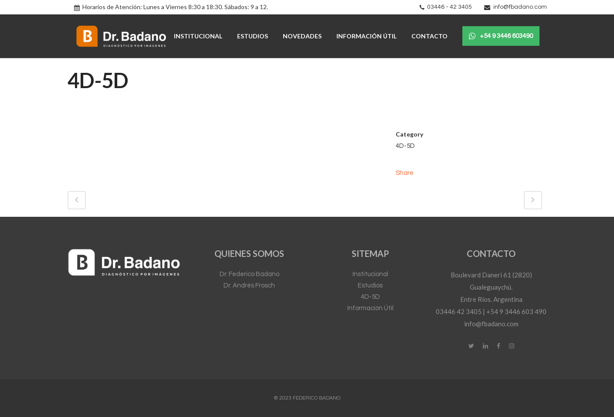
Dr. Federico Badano (249, 274)
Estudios (370, 285)
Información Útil (370, 308)
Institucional (370, 274)
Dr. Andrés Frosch (249, 285)
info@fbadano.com (520, 7)
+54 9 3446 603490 (501, 36)
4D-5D (370, 297)
